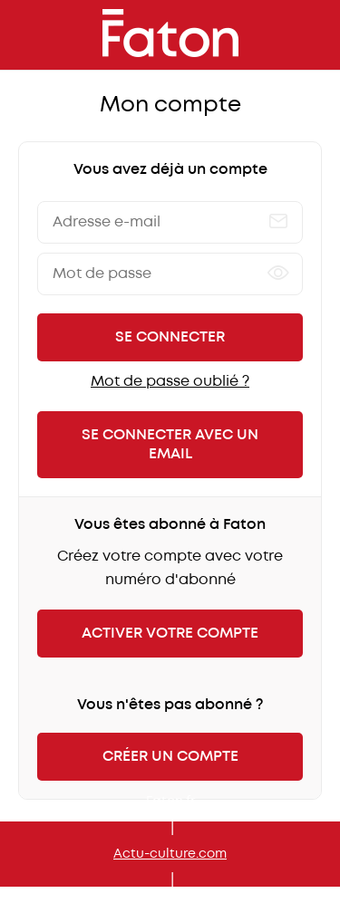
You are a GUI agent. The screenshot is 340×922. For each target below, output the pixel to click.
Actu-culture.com (170, 854)
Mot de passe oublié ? (170, 382)
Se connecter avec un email (170, 444)
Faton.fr (170, 801)
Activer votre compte (170, 633)
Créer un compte (170, 757)
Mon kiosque (170, 906)
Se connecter (170, 337)
